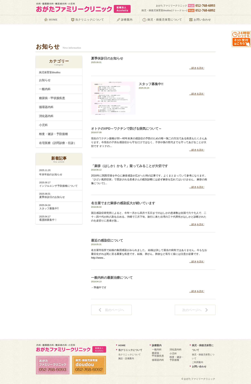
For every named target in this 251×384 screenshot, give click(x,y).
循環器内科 (46, 107)
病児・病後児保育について (203, 347)
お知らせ (45, 80)
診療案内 (157, 345)
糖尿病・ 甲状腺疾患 (158, 354)
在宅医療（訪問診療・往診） (58, 143)
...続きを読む (196, 68)
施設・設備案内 (126, 358)
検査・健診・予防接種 (53, 134)
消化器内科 (46, 116)
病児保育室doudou (49, 72)
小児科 (43, 125)
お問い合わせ (199, 366)
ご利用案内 (197, 362)
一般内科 (45, 89)
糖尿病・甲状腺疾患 (52, 98)
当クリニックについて (130, 350)
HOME (121, 345)
